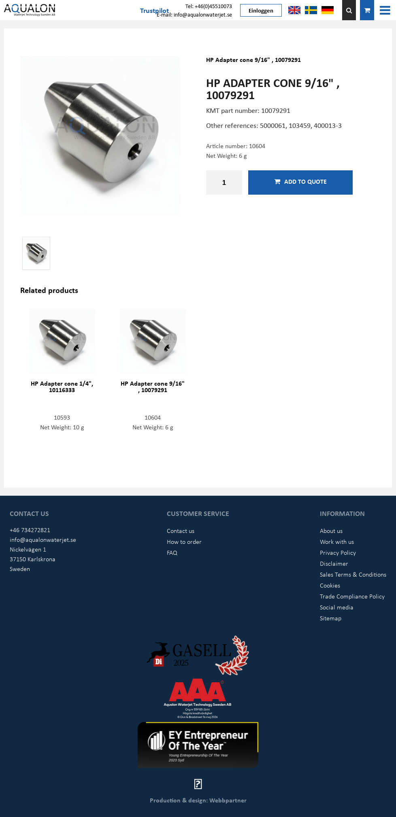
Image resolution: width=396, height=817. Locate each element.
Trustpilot (154, 10)
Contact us (180, 530)
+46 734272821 (30, 529)
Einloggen (261, 10)
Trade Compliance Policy (352, 596)
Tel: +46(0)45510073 (208, 6)
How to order (184, 541)
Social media (336, 607)
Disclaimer (334, 563)
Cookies (330, 585)
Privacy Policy (338, 552)
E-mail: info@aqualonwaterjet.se (194, 14)
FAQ (172, 552)
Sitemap (330, 617)
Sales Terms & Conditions (353, 574)
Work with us (337, 541)
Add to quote (300, 181)
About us (331, 530)
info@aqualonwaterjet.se (43, 539)
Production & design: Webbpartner (198, 800)
